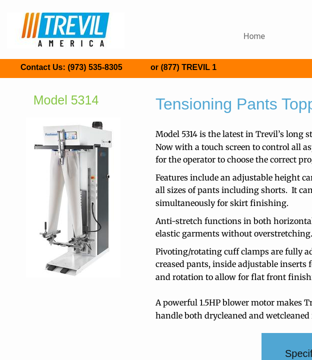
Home (254, 36)
